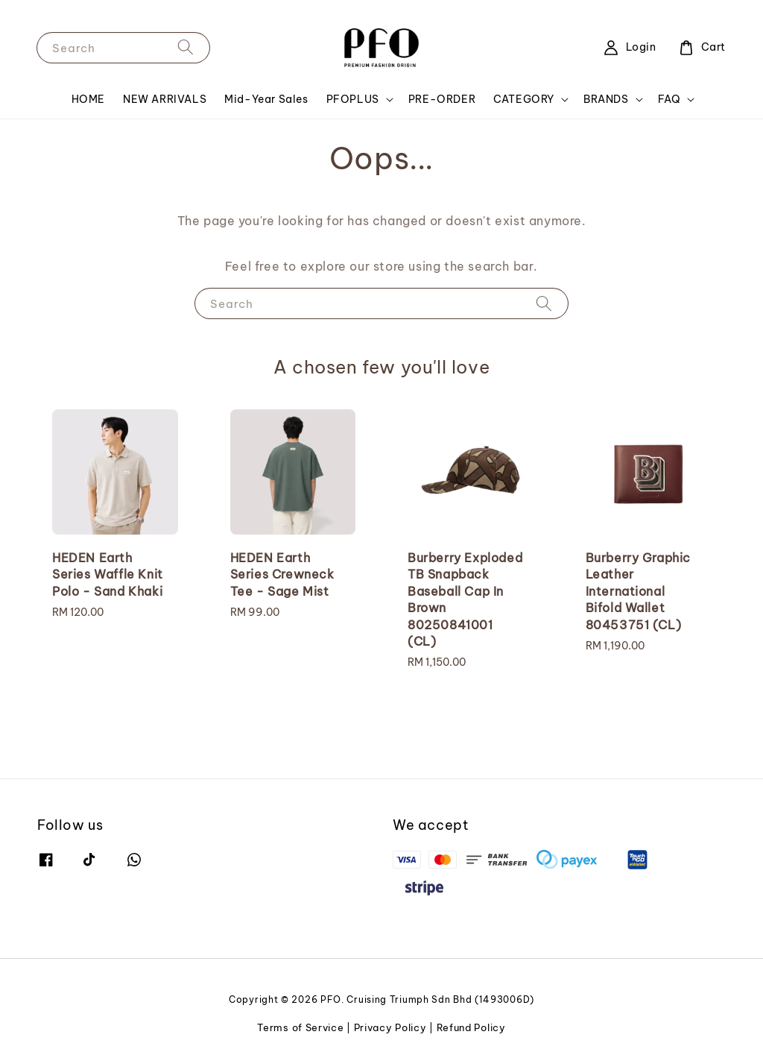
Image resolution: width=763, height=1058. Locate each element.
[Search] (185, 47)
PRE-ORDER (441, 99)
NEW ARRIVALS (164, 99)
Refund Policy (471, 1027)
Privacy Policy (390, 1027)
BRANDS (606, 99)
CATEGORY (523, 99)
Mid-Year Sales (266, 99)
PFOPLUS (352, 99)
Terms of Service (300, 1027)
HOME (88, 99)
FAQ (669, 99)
